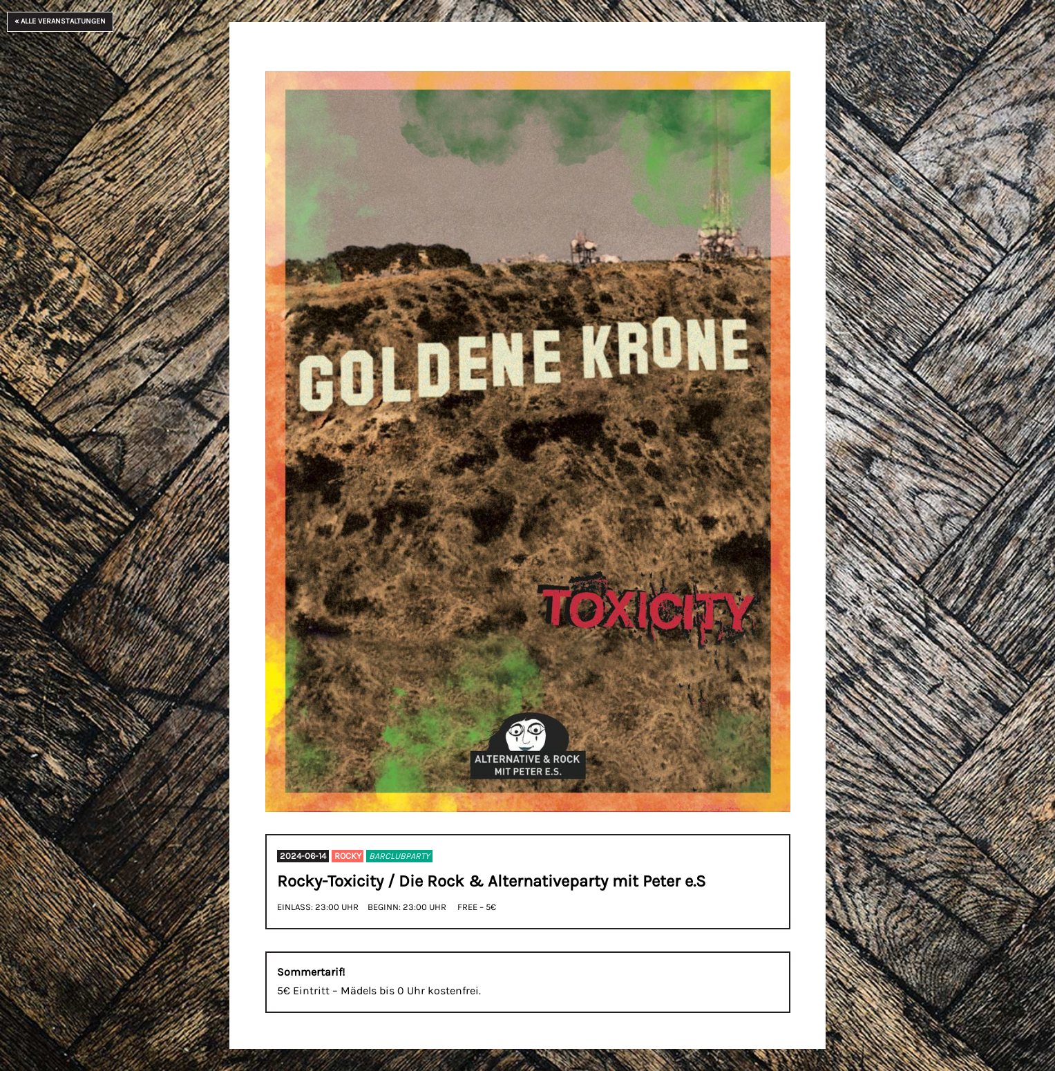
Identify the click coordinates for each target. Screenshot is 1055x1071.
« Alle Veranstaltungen (60, 21)
